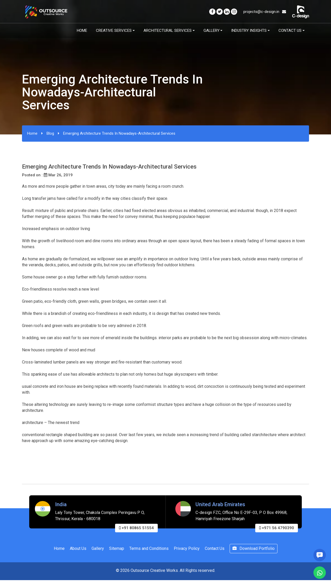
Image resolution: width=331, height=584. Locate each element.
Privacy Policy (187, 548)
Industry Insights (249, 30)
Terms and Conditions (149, 548)
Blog (50, 133)
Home (82, 30)
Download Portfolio (253, 548)
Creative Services (114, 30)
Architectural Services (168, 30)
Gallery (212, 30)
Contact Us (290, 30)
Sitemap (116, 548)
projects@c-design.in (264, 11)
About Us (78, 548)
